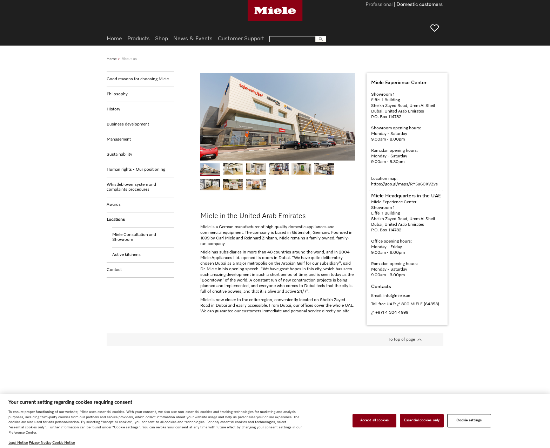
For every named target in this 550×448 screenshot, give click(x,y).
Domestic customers (419, 5)
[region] (275, 421)
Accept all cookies (374, 420)
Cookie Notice (63, 442)
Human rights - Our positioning (136, 170)
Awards (114, 205)
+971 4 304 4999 (391, 313)
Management (119, 139)
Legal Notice (18, 442)
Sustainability (119, 154)
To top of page (402, 340)
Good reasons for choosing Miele (138, 79)
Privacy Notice (40, 442)
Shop (161, 39)
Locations (116, 220)
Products (138, 39)
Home (112, 59)
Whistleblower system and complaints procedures (131, 187)
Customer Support (241, 39)
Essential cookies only (422, 420)
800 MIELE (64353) (420, 304)
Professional (379, 5)
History (113, 109)
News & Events (193, 39)
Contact (114, 270)
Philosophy (117, 94)
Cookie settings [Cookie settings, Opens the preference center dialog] (468, 420)
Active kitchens (126, 255)
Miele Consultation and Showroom (134, 237)
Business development (128, 124)
